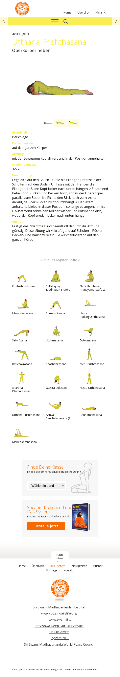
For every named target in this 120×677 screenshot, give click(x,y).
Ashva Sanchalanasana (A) (59, 409)
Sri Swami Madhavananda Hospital (59, 607)
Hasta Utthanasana (92, 381)
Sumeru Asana (55, 306)
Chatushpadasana (23, 279)
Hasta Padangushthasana (92, 308)
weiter (116, 21)
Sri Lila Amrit (59, 632)
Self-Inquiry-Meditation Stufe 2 (58, 280)
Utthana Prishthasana (26, 408)
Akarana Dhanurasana (21, 382)
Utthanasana (55, 333)
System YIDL (60, 638)
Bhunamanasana (91, 408)
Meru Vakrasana (22, 306)
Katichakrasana (22, 357)
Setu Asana (21, 333)
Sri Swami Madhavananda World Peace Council (59, 644)
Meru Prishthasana (92, 357)
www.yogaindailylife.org (59, 613)
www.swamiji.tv (60, 619)
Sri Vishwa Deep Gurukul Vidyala (58, 626)
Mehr (98, 12)
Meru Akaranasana (24, 435)
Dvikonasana (89, 333)
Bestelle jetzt (46, 525)
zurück (4, 21)
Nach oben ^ (59, 558)
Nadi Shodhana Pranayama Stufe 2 (92, 280)
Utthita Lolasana (57, 381)
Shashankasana (56, 357)
